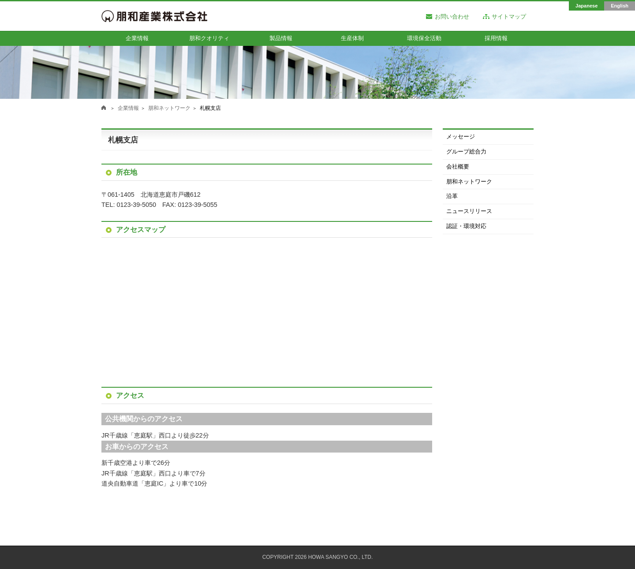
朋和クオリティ (209, 38)
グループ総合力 (466, 151)
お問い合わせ (452, 17)
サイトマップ (509, 17)
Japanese (586, 5)
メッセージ (460, 136)
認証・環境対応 (466, 226)
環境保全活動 (424, 38)
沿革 (452, 196)
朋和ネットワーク (169, 108)
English (619, 5)
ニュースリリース (469, 211)
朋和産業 (103, 107)
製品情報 (280, 38)
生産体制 (352, 38)
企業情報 (137, 38)
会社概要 (457, 166)
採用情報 (496, 38)
